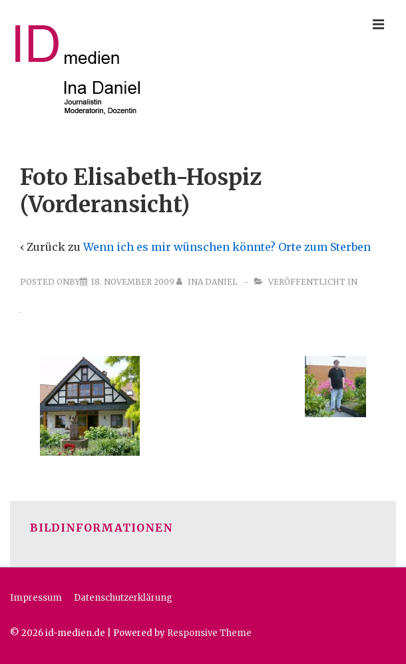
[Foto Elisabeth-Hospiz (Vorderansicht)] (132, 282)
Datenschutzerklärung (123, 597)
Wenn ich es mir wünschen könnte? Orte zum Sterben (227, 246)
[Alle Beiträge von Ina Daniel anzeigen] (208, 282)
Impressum (36, 597)
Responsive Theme (209, 633)
